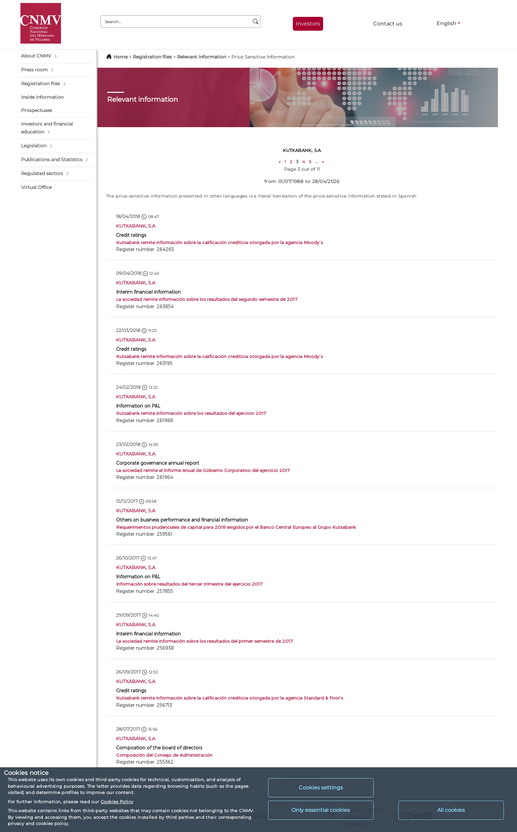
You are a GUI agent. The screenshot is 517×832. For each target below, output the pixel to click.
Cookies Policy (117, 801)
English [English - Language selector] (446, 23)
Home (120, 57)
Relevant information (201, 57)
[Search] (255, 21)
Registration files (152, 57)
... (316, 161)
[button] (55, 56)
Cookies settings (321, 787)
